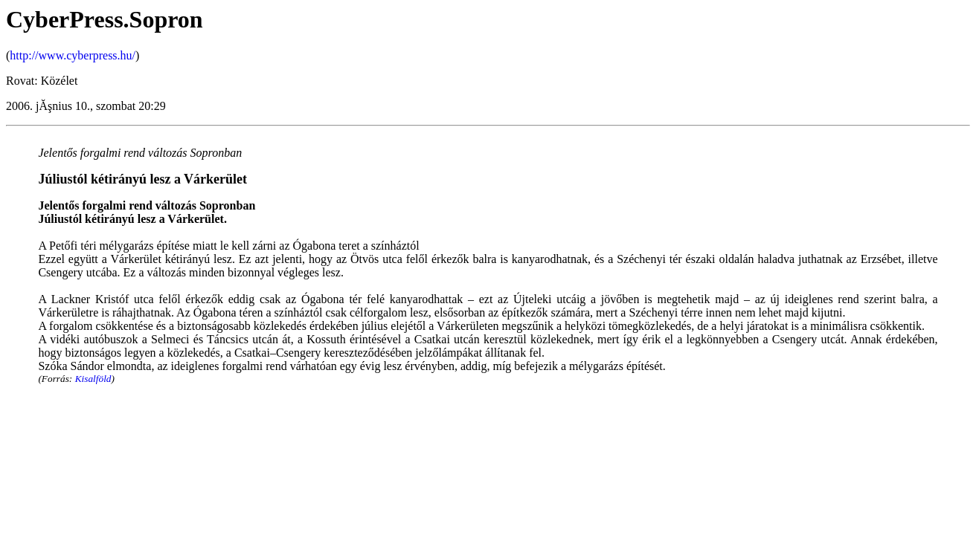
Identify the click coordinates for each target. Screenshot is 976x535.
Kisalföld (93, 378)
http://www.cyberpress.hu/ (72, 55)
